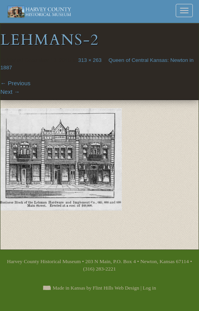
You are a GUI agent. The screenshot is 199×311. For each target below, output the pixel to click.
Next (10, 91)
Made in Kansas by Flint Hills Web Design (96, 288)
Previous (15, 83)
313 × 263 (89, 60)
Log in (149, 288)
